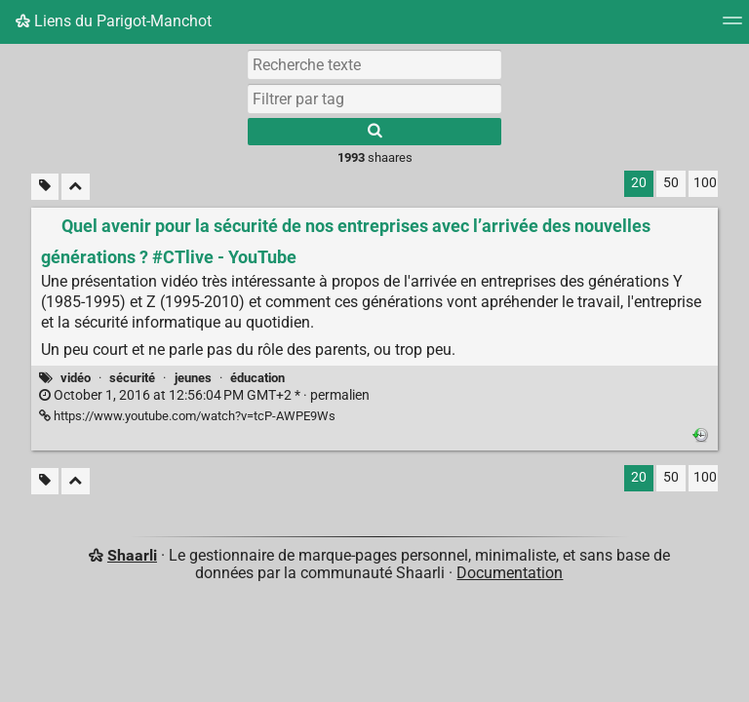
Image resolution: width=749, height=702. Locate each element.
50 (671, 183)
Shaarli (132, 555)
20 (639, 183)
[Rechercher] (374, 131)
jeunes (193, 377)
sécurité (132, 377)
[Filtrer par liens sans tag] (45, 187)
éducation (257, 377)
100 (705, 183)
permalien (204, 395)
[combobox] (374, 98)
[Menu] (732, 27)
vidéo (75, 377)
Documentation (509, 573)
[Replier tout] (75, 187)
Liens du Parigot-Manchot (114, 21)
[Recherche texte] (374, 64)
